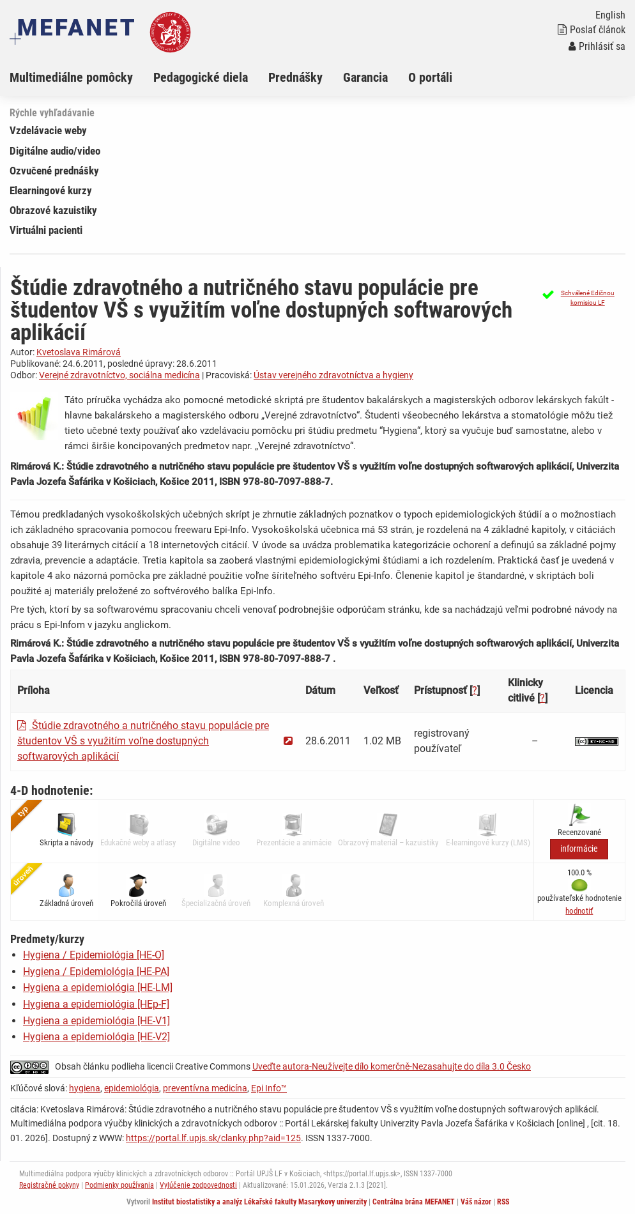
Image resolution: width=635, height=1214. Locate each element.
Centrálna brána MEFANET (413, 1201)
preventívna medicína (205, 1088)
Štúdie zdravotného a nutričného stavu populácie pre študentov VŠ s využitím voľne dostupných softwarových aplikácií (143, 740)
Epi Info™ (269, 1088)
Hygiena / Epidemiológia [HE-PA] (96, 971)
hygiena (84, 1088)
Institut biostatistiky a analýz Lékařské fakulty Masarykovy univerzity (259, 1201)
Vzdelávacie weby (48, 130)
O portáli (430, 77)
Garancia (365, 77)
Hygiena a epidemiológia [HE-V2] (96, 1037)
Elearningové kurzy (51, 190)
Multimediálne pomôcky (71, 77)
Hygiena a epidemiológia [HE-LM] (97, 987)
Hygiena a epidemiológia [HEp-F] (96, 1004)
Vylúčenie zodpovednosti (198, 1185)
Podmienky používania (119, 1185)
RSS (503, 1201)
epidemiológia (131, 1088)
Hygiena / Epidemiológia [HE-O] (93, 955)
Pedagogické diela (200, 77)
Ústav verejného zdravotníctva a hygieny (333, 375)
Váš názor (476, 1201)
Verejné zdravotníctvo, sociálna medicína (119, 375)
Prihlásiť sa (597, 46)
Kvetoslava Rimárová (78, 352)
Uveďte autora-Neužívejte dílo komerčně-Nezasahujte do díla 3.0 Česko (391, 1066)
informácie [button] (579, 848)
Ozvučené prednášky (54, 170)
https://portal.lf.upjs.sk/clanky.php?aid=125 (213, 1138)
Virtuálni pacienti (46, 230)
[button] (582, 297)
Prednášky (295, 77)
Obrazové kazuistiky (53, 210)
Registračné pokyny (49, 1185)
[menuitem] (81, 77)
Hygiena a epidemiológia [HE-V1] (96, 1021)
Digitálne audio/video (55, 150)
